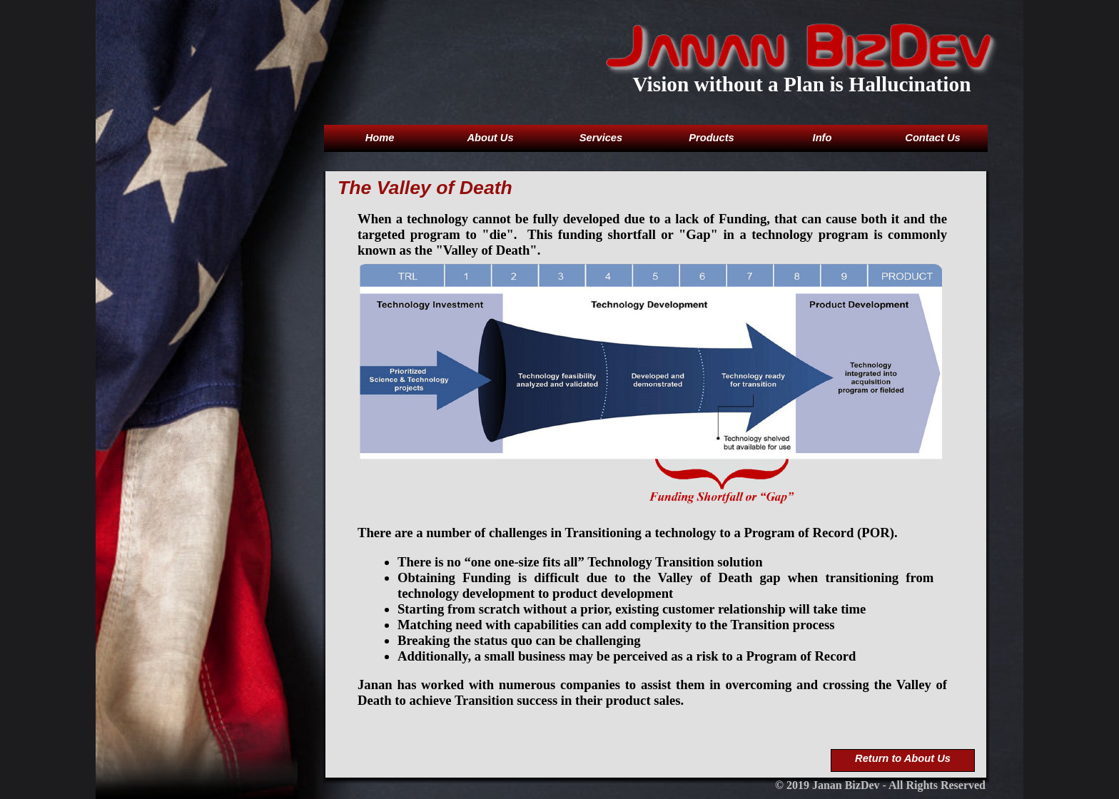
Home (380, 137)
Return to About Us (903, 758)
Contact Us (932, 137)
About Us (490, 137)
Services (600, 137)
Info (822, 137)
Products (711, 137)
